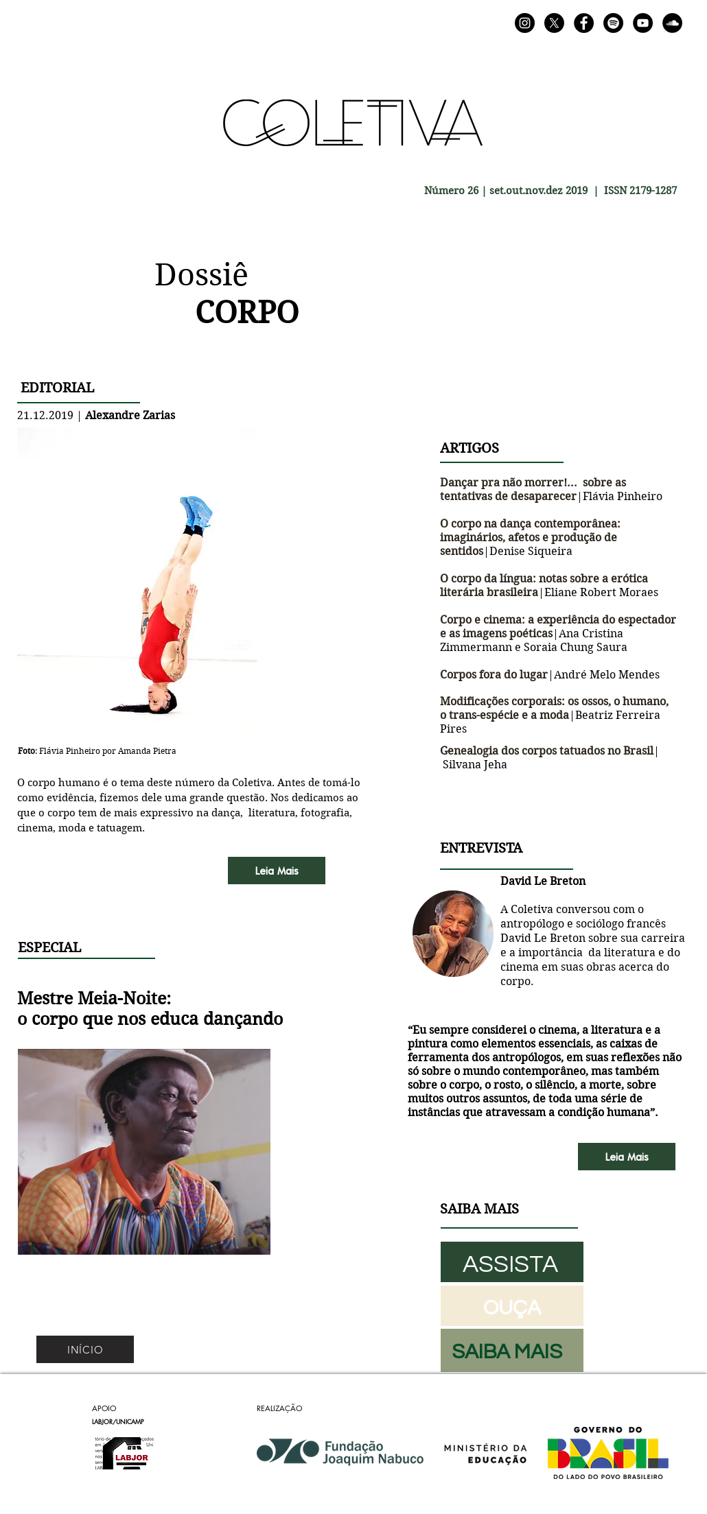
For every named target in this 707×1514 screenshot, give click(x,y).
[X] (554, 23)
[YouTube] (643, 23)
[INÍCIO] (85, 1349)
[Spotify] (613, 23)
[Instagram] (525, 23)
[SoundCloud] (672, 23)
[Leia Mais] (276, 870)
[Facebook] (584, 23)
